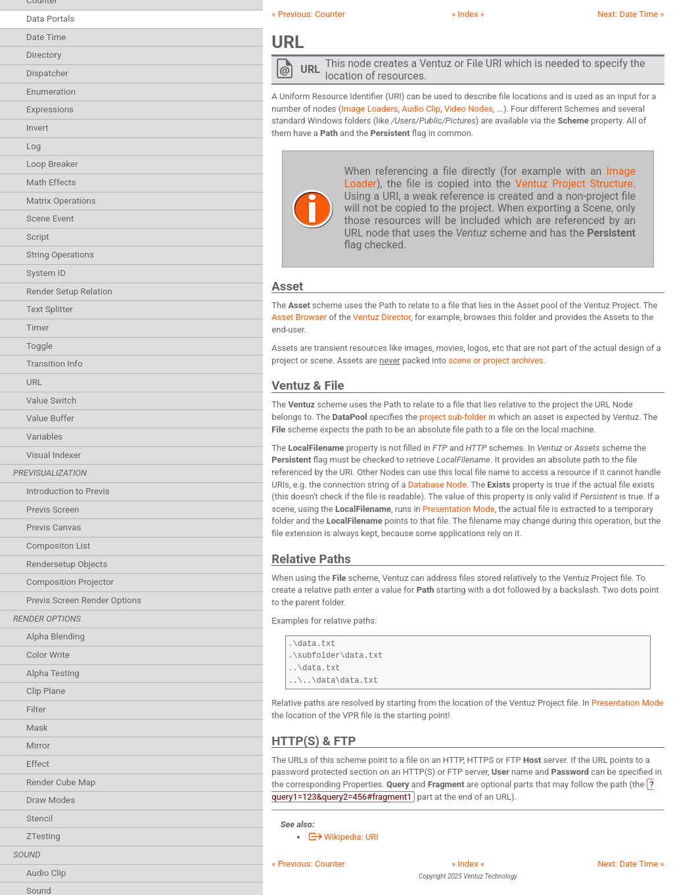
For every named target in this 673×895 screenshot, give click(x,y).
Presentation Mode (459, 509)
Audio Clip (46, 873)
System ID (46, 273)
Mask (37, 728)
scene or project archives (495, 360)
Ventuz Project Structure (574, 183)
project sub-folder (452, 417)
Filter (36, 709)
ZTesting (43, 836)
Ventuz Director (382, 317)
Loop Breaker (52, 164)
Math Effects (51, 182)
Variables (44, 437)
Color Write (48, 655)
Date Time (46, 37)
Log (33, 146)
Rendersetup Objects (66, 564)
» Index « (468, 14)
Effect (37, 764)
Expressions (50, 109)
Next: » (630, 14)
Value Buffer (50, 418)
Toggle (39, 346)
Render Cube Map (60, 782)
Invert (37, 128)
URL (34, 382)
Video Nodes (468, 109)
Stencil (39, 818)
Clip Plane (45, 691)
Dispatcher (47, 73)
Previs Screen (52, 510)
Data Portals (50, 19)
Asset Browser (299, 317)
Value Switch (51, 400)
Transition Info (54, 364)
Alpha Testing (53, 673)
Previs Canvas (53, 527)
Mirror (38, 745)
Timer (37, 328)
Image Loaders (369, 109)
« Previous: (308, 14)
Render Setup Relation (69, 291)
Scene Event (50, 218)
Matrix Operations (61, 201)
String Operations (60, 255)
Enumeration (51, 92)
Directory (43, 55)
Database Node (437, 485)
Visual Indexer (53, 455)
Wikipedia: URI (343, 837)
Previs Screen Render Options (83, 600)
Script (37, 237)
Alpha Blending (55, 636)
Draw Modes (50, 800)
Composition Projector (70, 582)
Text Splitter (49, 309)
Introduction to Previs (68, 491)
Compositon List (58, 546)
